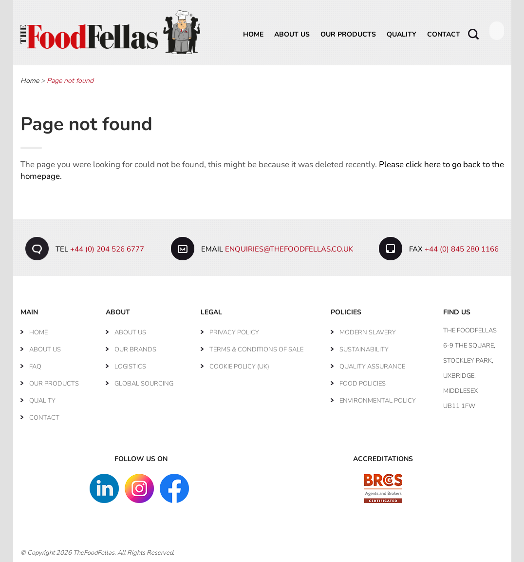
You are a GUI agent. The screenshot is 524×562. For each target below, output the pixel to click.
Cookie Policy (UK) (239, 366)
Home (253, 34)
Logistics (130, 366)
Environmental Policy (377, 400)
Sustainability (364, 349)
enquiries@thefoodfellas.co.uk (289, 249)
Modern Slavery (367, 332)
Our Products (348, 34)
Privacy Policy (234, 332)
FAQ (35, 366)
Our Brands (135, 349)
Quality (401, 34)
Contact (443, 34)
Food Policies (362, 383)
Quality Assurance (372, 366)
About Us (292, 34)
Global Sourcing (143, 383)
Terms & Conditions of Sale (256, 349)
